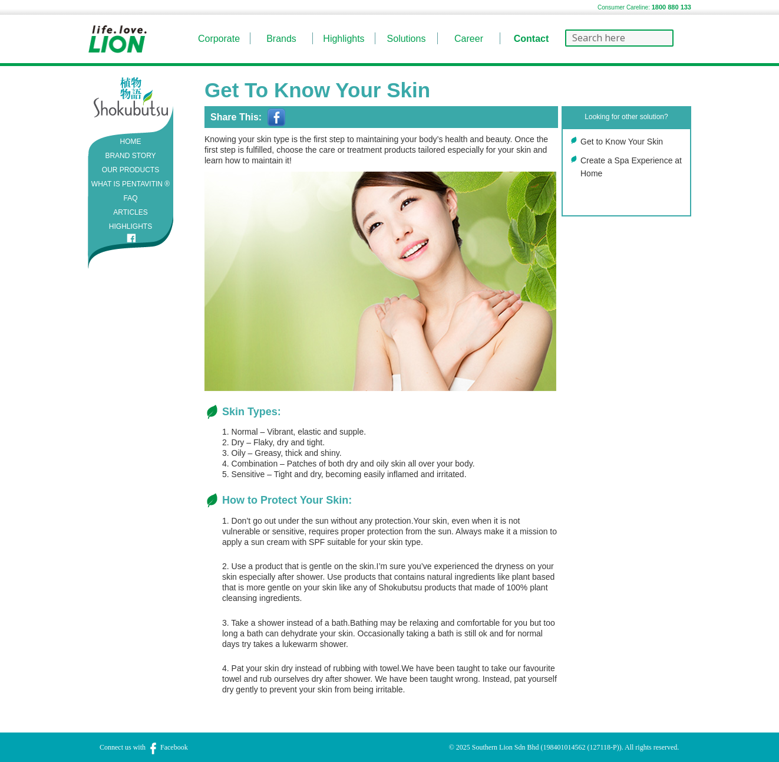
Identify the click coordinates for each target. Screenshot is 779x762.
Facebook (167, 747)
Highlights (343, 39)
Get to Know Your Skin (621, 141)
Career (468, 39)
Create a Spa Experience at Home (631, 167)
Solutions (406, 39)
